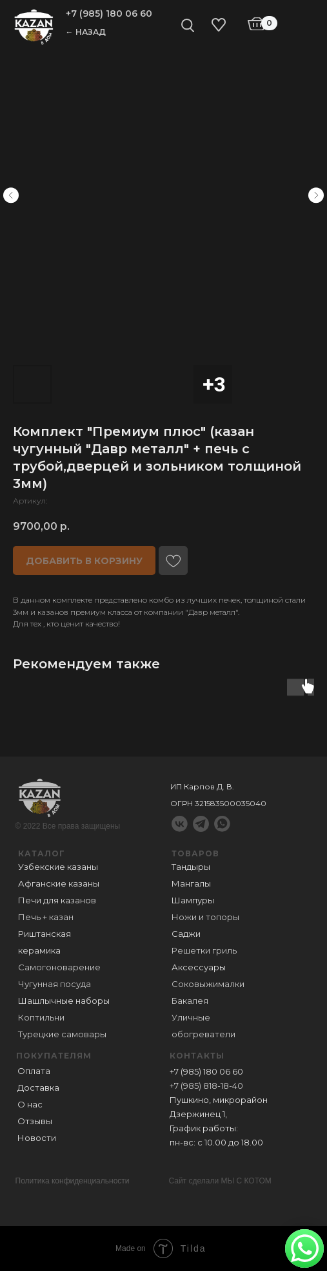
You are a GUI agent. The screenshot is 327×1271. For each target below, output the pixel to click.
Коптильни (41, 1017)
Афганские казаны (58, 883)
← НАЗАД (86, 32)
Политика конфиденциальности (72, 1180)
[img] (34, 26)
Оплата (33, 1071)
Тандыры (191, 866)
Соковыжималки (208, 984)
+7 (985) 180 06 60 (109, 13)
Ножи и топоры (205, 917)
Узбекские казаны (58, 866)
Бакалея (190, 1000)
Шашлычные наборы (64, 1000)
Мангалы (191, 883)
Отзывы (34, 1121)
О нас (30, 1104)
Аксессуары (199, 967)
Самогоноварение (59, 967)
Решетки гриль (204, 950)
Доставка (38, 1087)
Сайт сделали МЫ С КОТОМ (220, 1180)
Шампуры (193, 900)
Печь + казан (46, 917)
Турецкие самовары (62, 1034)
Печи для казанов (57, 900)
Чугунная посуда (54, 984)
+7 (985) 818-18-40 (206, 1085)
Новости (36, 1138)
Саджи (186, 933)
